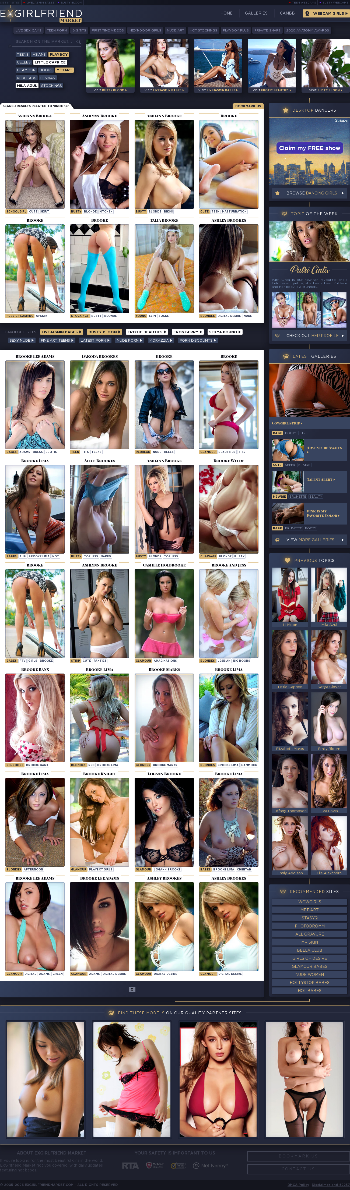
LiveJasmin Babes (40, 3)
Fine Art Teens (57, 340)
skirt (44, 212)
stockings (80, 316)
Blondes (207, 316)
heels (169, 452)
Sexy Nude (22, 340)
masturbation (234, 212)
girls (32, 661)
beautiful (227, 452)
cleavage (208, 556)
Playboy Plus (236, 30)
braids (304, 465)
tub (22, 556)
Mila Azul (27, 85)
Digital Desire (229, 316)
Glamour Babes (309, 966)
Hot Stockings (203, 30)
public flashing (19, 316)
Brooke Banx (37, 765)
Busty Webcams (335, 3)
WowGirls (309, 902)
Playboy (59, 54)
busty (76, 212)
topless (91, 556)
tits (85, 452)
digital (30, 974)
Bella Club (309, 950)
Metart (64, 70)
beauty (315, 496)
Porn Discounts (198, 340)
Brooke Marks (165, 765)
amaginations (165, 661)
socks (164, 316)
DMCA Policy (298, 1185)
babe (277, 433)
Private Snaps (267, 30)
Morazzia (161, 340)
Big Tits (79, 30)
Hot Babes (309, 991)
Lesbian (47, 78)
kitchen (106, 212)
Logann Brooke (167, 870)
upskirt (42, 316)
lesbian (224, 661)
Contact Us (298, 1169)
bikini (168, 212)
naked (106, 556)
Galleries (256, 13)
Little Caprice (50, 62)
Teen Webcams (304, 3)
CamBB (287, 13)
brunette (297, 496)
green (57, 974)
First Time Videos (108, 30)
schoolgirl (16, 212)
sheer (290, 465)
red (91, 765)
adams (24, 452)
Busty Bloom (71, 3)
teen (215, 212)
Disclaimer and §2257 (331, 1185)
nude (248, 316)
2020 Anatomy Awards (307, 30)
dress (38, 452)
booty (290, 433)
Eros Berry (187, 332)
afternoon (33, 870)
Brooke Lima (39, 556)
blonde (90, 212)
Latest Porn (95, 340)
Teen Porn (57, 30)
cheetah (244, 870)
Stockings (51, 85)
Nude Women (309, 974)
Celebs (24, 62)
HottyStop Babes (310, 982)
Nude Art (175, 30)
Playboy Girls (101, 870)
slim (152, 316)
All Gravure (309, 934)
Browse (311, 193)
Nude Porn (129, 340)
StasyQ (310, 918)
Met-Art (309, 910)
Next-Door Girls (145, 30)
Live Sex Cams (28, 30)
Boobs (46, 70)
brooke (46, 661)
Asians (39, 54)
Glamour (26, 70)
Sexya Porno (225, 332)
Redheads (26, 78)
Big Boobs (14, 765)
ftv (22, 661)
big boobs (241, 661)
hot (55, 556)
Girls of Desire (309, 958)
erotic (51, 452)
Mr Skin (309, 942)
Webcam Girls (328, 13)
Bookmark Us (248, 106)
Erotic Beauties (147, 332)
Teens (23, 54)
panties (100, 661)
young (141, 316)
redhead (143, 452)
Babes (11, 452)
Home (226, 13)
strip (75, 661)
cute (33, 212)
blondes (207, 661)
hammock (249, 765)
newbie (279, 496)
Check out (312, 336)
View (310, 540)
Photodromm (310, 926)
